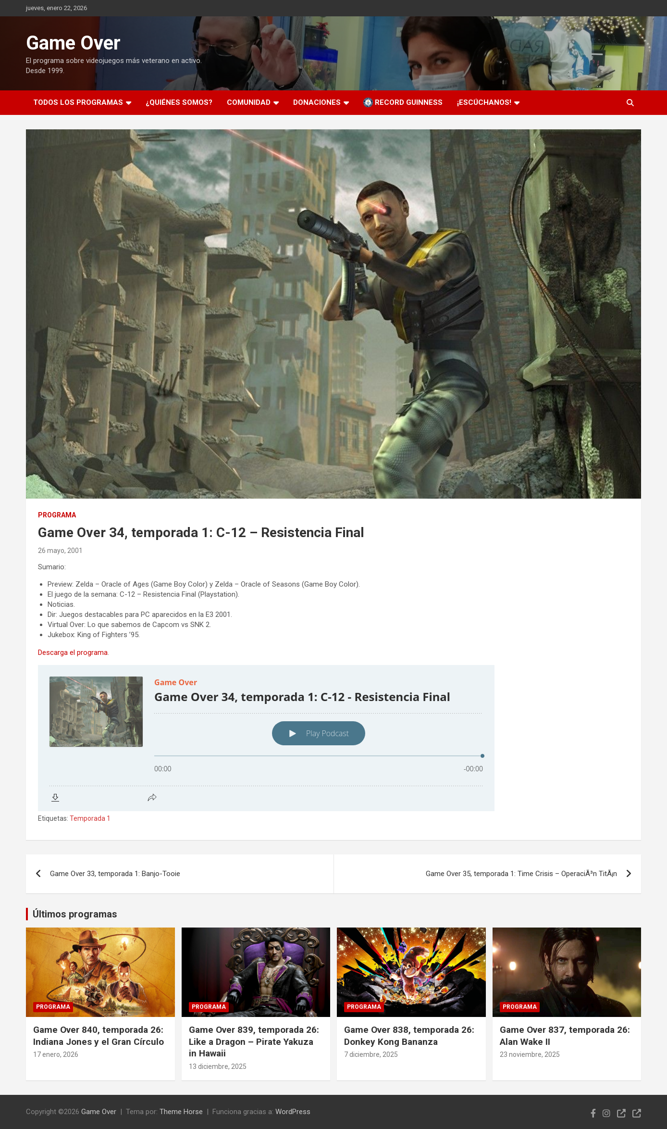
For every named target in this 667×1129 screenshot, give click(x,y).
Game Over (73, 43)
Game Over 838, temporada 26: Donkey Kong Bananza (409, 1035)
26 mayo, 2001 (60, 550)
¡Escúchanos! (484, 102)
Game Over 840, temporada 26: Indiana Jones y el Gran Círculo (98, 1035)
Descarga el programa (73, 652)
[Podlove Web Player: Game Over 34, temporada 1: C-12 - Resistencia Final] (333, 738)
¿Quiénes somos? (179, 102)
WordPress (292, 1111)
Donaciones (317, 102)
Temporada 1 (90, 818)
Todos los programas (78, 102)
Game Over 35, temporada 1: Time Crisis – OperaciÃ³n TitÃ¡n (521, 873)
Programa (57, 515)
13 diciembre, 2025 (218, 1066)
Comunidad (249, 102)
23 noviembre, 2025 (530, 1054)
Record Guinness (403, 102)
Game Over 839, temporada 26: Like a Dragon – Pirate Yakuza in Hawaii (254, 1041)
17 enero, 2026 (55, 1054)
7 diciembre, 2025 (371, 1054)
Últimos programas (75, 914)
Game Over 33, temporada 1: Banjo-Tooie (115, 873)
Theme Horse (181, 1111)
